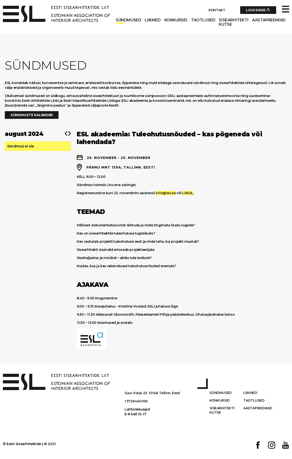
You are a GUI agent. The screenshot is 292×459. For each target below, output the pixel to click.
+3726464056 (136, 401)
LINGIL (187, 193)
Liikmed (153, 20)
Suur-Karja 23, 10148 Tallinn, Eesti (152, 393)
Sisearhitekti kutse (233, 22)
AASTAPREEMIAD (269, 20)
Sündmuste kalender (32, 115)
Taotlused (203, 20)
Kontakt (217, 10)
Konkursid (175, 20)
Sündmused (128, 20)
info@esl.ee (166, 193)
